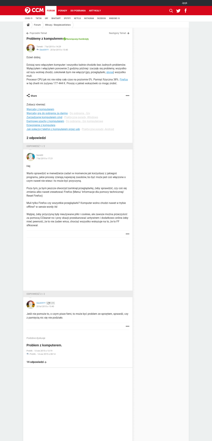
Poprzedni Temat (38, 33)
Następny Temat (117, 33)
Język (184, 3)
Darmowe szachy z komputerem (45, 121)
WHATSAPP (55, 18)
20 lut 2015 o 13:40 (59, 49)
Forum (51, 10)
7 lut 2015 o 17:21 (44, 158)
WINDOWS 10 (114, 18)
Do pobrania (78, 10)
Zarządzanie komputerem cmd (44, 117)
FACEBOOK (101, 18)
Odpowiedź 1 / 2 (35, 146)
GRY (46, 18)
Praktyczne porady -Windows (81, 117)
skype (109, 72)
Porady (62, 10)
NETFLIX (77, 18)
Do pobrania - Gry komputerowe (84, 121)
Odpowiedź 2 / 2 (35, 294)
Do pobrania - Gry (80, 113)
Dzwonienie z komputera (40, 125)
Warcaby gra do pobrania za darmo (47, 113)
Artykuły (95, 10)
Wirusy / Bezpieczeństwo (58, 24)
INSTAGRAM (89, 18)
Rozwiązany (72, 39)
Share (34, 95)
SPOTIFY (67, 18)
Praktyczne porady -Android (98, 129)
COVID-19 (28, 18)
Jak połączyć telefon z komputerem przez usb (53, 129)
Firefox (124, 79)
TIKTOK (39, 18)
